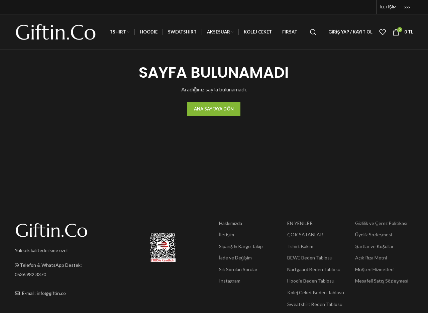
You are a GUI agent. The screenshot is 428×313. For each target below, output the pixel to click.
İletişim (226, 234)
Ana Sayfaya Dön (214, 108)
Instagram (229, 281)
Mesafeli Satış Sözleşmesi (381, 281)
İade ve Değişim (235, 257)
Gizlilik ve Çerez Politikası (381, 223)
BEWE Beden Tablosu (309, 257)
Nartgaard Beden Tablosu (313, 269)
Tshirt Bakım (300, 246)
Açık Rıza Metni (371, 257)
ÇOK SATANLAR (305, 234)
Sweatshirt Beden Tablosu (314, 304)
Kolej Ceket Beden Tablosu (315, 292)
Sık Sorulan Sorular (238, 269)
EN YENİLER (300, 223)
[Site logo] (56, 31)
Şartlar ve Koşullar (374, 246)
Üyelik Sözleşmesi (373, 234)
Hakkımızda (230, 223)
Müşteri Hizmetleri (374, 269)
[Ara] (313, 32)
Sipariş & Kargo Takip (241, 246)
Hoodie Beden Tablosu (310, 281)
